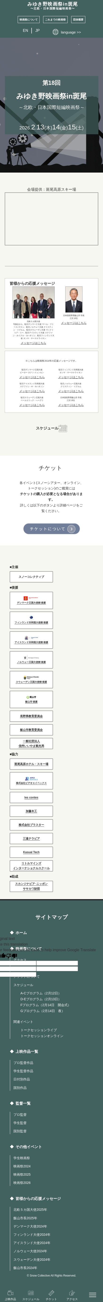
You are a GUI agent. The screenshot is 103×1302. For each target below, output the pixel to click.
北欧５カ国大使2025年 (30, 1209)
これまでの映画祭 (55, 19)
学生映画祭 (21, 1158)
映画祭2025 (22, 1174)
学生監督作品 (23, 1071)
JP (37, 31)
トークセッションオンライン (42, 1036)
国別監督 (20, 1131)
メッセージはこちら (33, 343)
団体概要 (78, 19)
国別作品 (20, 1088)
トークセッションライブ (39, 1030)
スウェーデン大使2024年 (31, 1259)
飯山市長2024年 (25, 1268)
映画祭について (29, 19)
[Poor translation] (11, 956)
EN (25, 31)
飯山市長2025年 (25, 1218)
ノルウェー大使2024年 (30, 1251)
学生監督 (20, 1123)
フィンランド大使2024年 (31, 1234)
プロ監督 (20, 1114)
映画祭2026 (22, 1183)
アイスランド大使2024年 (31, 1243)
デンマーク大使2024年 (30, 1226)
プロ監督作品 (23, 1063)
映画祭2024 (22, 1166)
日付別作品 (21, 1079)
